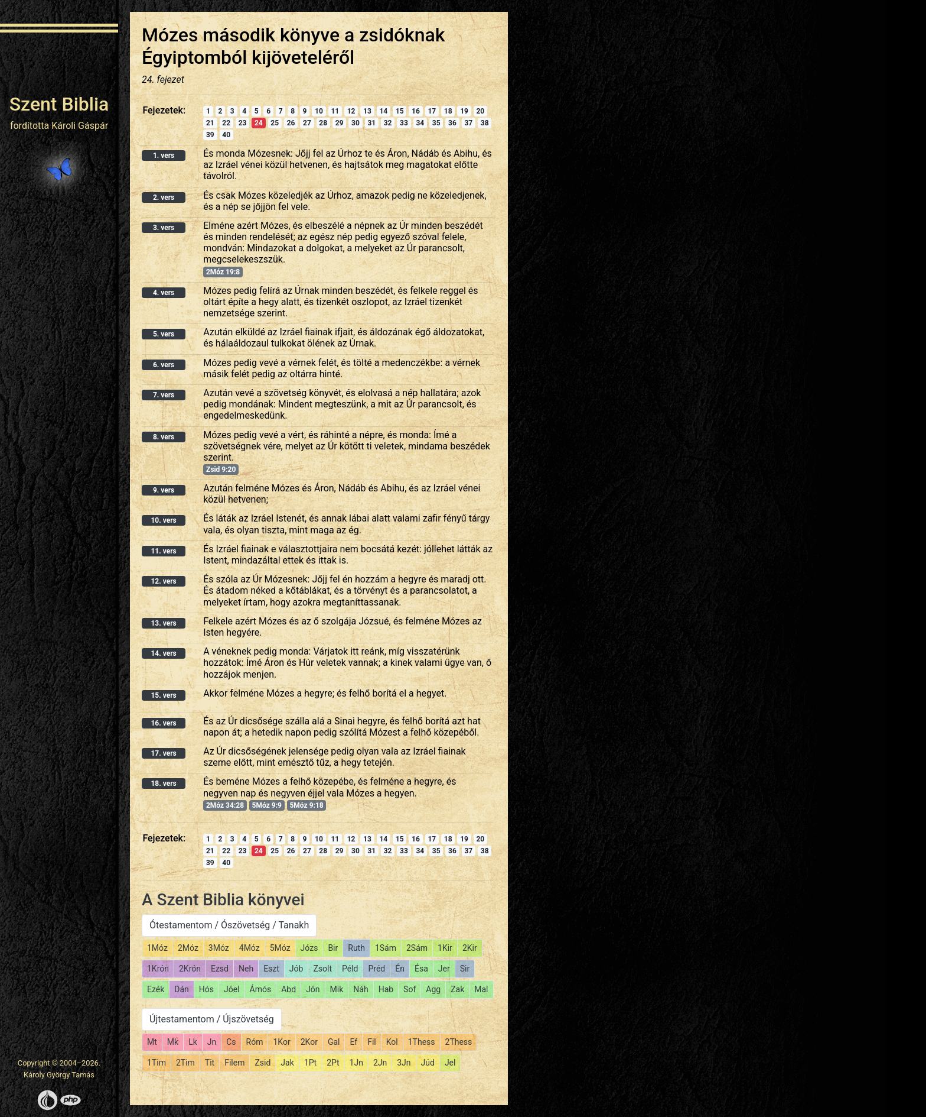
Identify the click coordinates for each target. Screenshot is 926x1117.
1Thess (421, 1042)
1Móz (157, 948)
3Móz (218, 948)
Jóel (232, 989)
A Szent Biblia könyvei (223, 899)
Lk (192, 1042)
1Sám (385, 948)
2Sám (417, 948)
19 (464, 111)
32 (388, 123)
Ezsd (220, 968)
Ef (353, 1042)
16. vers (163, 723)
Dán (181, 989)
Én (400, 968)
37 (468, 123)
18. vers (163, 783)
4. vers (163, 293)
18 (448, 111)
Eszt (271, 968)
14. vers (163, 653)
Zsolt (322, 968)
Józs (309, 948)
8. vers (163, 437)
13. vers (163, 623)
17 (432, 111)
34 (420, 123)
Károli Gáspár (79, 125)
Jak (287, 1062)
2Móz (188, 948)
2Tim (185, 1062)
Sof (409, 989)
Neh (246, 968)
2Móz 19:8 (223, 272)
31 (371, 123)
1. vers (163, 155)
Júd (428, 1062)
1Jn (356, 1062)
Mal (481, 989)
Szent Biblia (59, 104)
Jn (211, 1042)
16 (416, 111)
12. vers (163, 581)
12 (351, 111)
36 (452, 123)
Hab (386, 989)
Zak (457, 989)
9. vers (163, 490)
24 (259, 123)
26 (291, 123)
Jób (296, 968)
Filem (234, 1062)
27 (307, 123)
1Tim (156, 1062)
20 (480, 111)
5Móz (280, 948)
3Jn (403, 1062)
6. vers (163, 365)
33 (404, 123)
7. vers (163, 395)
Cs (231, 1042)
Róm (254, 1042)
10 (319, 111)
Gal (334, 1042)
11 (335, 111)
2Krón (190, 968)
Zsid (262, 1062)
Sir (464, 968)
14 (383, 111)
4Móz (249, 948)
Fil (371, 1042)
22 (226, 123)
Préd (376, 968)
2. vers (163, 197)
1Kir (445, 948)
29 (339, 123)
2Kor (309, 1042)
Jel (450, 1062)
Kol (392, 1042)
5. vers (163, 334)
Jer (444, 968)
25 (274, 123)
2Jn (380, 1062)
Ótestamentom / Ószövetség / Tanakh (229, 925)
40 (226, 135)
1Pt (310, 1062)
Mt (152, 1042)
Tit (209, 1062)
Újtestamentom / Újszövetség (211, 1019)
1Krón (158, 968)
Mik (337, 989)
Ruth (356, 948)
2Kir (469, 948)
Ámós (261, 989)
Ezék (155, 989)
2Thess (458, 1042)
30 (355, 123)
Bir (333, 948)
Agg (433, 989)
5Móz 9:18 (306, 805)
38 (485, 123)
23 (243, 123)
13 (367, 111)
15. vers (163, 695)
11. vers (163, 551)
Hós (206, 989)
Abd (288, 989)
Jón (312, 989)
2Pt (333, 1062)
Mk (172, 1042)
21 (210, 123)
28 (323, 123)
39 (210, 135)
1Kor (281, 1042)
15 (400, 111)
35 (436, 123)
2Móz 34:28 (225, 805)
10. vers (163, 520)
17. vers (163, 753)
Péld (350, 968)
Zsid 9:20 (221, 469)
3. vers (163, 228)
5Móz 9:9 (267, 805)
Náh (360, 989)
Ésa (421, 968)
